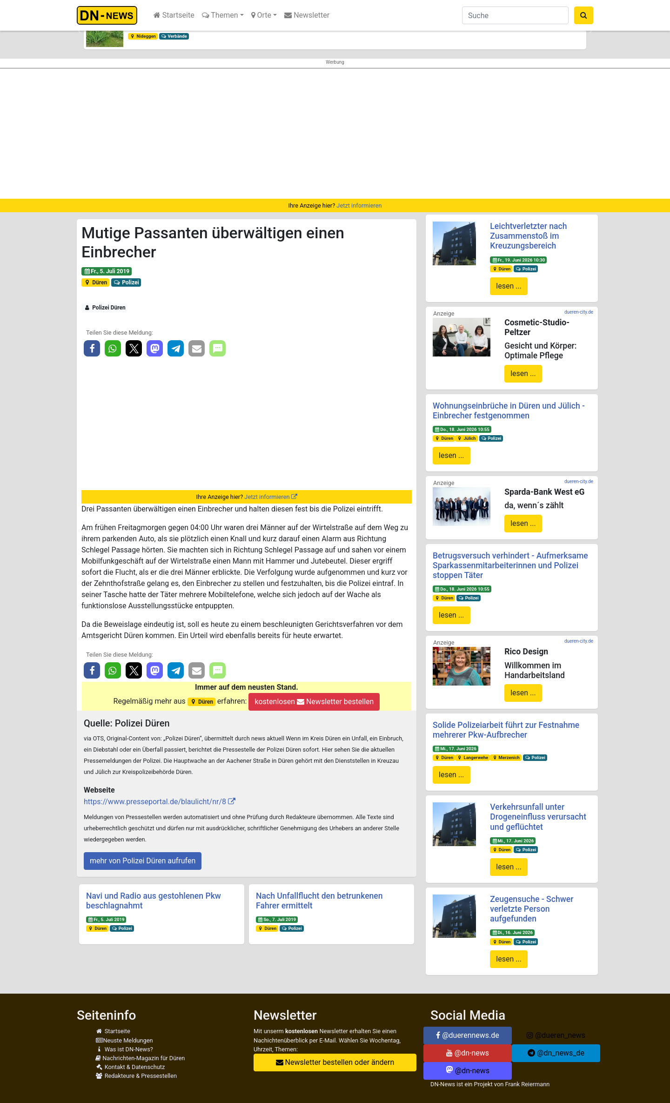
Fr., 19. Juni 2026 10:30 (518, 259)
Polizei (126, 282)
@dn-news (467, 1053)
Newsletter (306, 15)
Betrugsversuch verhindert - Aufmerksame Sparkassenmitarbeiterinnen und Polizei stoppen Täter (510, 565)
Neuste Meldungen (124, 1040)
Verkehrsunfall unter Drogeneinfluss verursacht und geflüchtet (538, 816)
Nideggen (143, 36)
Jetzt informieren (359, 205)
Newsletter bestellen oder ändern (335, 1062)
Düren (95, 282)
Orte (261, 15)
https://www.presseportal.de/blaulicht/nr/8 (155, 801)
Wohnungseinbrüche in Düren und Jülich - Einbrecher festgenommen (509, 410)
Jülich (466, 438)
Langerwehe (472, 757)
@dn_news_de (556, 1053)
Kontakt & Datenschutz (130, 1066)
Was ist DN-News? (124, 1049)
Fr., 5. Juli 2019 (106, 271)
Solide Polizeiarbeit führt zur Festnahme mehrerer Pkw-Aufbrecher (506, 730)
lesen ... (509, 286)
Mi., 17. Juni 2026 (455, 748)
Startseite (174, 15)
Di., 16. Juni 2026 (512, 932)
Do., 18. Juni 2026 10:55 (462, 429)
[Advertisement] (335, 133)
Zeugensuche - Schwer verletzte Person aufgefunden (531, 909)
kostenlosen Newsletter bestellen (314, 701)
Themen (220, 15)
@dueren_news (556, 1035)
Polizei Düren (105, 307)
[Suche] (515, 15)
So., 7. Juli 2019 (277, 919)
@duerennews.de (467, 1035)
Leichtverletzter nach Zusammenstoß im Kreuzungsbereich (528, 236)
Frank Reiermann (527, 1084)
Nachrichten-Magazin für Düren (140, 1058)
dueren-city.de (578, 312)
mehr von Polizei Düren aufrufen (142, 860)
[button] (79, 30)
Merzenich (506, 757)
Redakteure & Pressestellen (136, 1075)
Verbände (174, 36)
